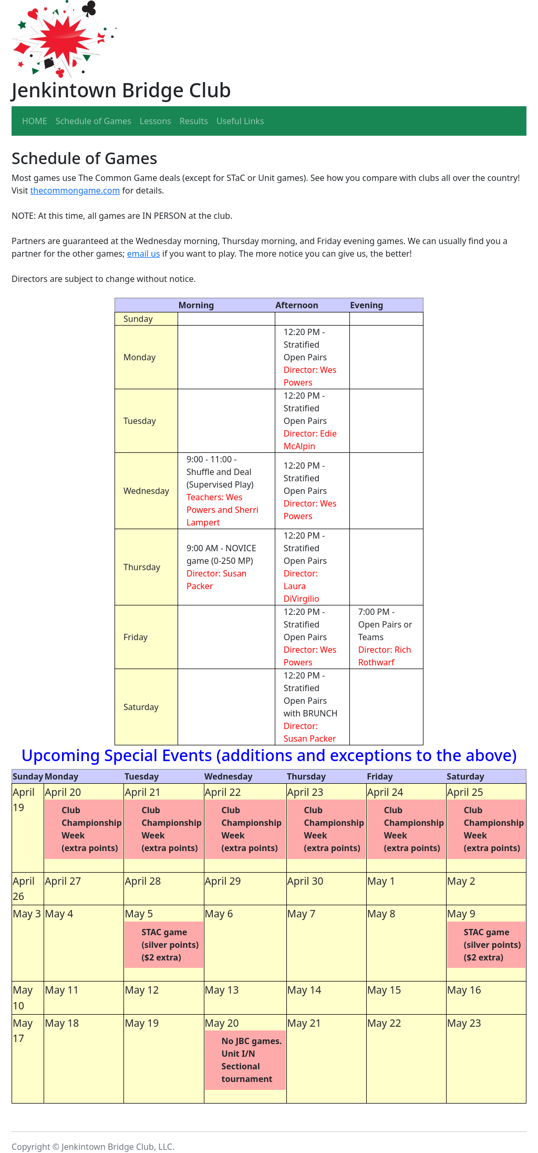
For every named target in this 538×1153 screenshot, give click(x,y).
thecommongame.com (75, 190)
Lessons (155, 121)
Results (194, 121)
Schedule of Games (93, 121)
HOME (34, 121)
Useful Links (240, 121)
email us (143, 253)
